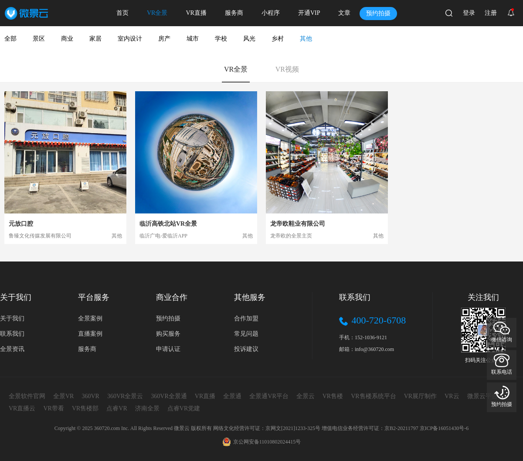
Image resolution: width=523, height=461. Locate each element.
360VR (90, 396)
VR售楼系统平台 (373, 396)
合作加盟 (246, 318)
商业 (67, 38)
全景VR (63, 396)
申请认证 (168, 349)
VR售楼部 (85, 408)
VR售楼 (333, 396)
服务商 (234, 13)
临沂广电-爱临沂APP (163, 236)
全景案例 (90, 318)
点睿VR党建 (183, 408)
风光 (249, 38)
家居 (95, 38)
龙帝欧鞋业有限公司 (297, 223)
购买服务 (168, 333)
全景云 (305, 396)
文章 (344, 13)
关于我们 (12, 318)
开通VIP (309, 13)
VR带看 (53, 408)
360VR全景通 (169, 396)
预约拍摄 (378, 13)
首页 (122, 13)
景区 (39, 38)
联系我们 (12, 333)
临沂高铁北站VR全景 (168, 223)
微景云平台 (482, 396)
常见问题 (246, 333)
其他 (306, 38)
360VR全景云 (125, 396)
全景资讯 (12, 349)
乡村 (278, 38)
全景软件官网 (27, 396)
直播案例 (90, 333)
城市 (193, 38)
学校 (221, 38)
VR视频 (287, 69)
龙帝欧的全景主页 (291, 236)
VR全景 (157, 13)
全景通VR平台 (268, 396)
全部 (10, 38)
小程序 (271, 13)
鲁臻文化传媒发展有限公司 (40, 236)
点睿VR (116, 408)
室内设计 (130, 38)
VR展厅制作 (420, 396)
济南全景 (147, 408)
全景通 (232, 396)
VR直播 (196, 13)
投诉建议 (246, 349)
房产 (164, 38)
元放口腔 (21, 223)
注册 (491, 13)
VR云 (452, 396)
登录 (469, 13)
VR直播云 (22, 408)
